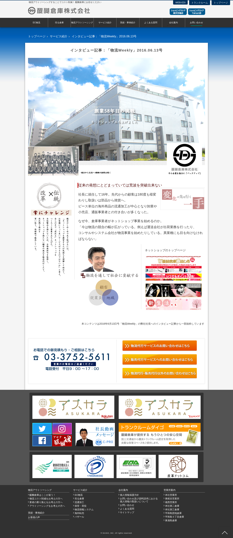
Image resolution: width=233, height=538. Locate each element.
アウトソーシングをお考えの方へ (47, 506)
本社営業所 (171, 495)
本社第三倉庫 (172, 509)
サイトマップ (127, 512)
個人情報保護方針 (129, 495)
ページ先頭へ (224, 532)
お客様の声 (34, 517)
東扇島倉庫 (171, 520)
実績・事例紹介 (127, 22)
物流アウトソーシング (82, 22)
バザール (79, 516)
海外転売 (79, 513)
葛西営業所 (171, 502)
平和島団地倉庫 (173, 513)
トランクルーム (199, 2)
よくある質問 (150, 22)
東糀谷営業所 (172, 498)
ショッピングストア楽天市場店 (178, 11)
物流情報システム (84, 509)
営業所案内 (169, 490)
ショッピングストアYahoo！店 (196, 11)
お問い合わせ (196, 22)
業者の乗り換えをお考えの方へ (46, 502)
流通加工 (79, 502)
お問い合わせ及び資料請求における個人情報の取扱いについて (139, 500)
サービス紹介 (105, 22)
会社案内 (173, 22)
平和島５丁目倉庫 (174, 516)
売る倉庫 (59, 22)
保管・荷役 (80, 506)
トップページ (221, 2)
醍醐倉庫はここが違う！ (42, 495)
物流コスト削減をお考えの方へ (46, 498)
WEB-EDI (180, 2)
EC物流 (36, 22)
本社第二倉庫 (172, 506)
